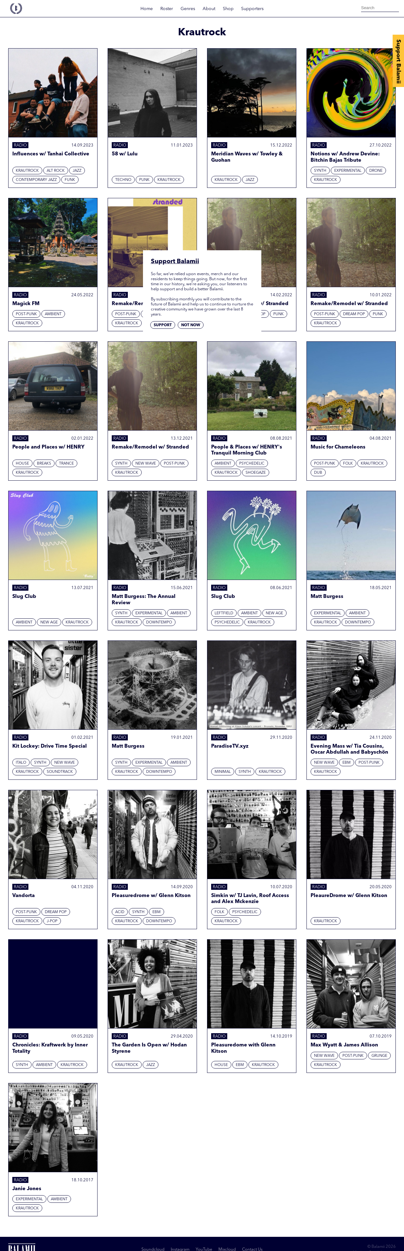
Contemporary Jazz (36, 180)
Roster (166, 9)
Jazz (77, 171)
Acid (119, 912)
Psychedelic (251, 464)
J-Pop (52, 921)
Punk (144, 180)
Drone (376, 171)
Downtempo (159, 622)
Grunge (379, 1056)
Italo (21, 763)
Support (163, 325)
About (209, 9)
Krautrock (27, 171)
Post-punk (26, 314)
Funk (70, 180)
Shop (228, 9)
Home (146, 9)
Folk (348, 464)
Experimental (347, 171)
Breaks (44, 464)
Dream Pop (354, 314)
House (22, 464)
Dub (318, 473)
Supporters (252, 9)
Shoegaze (256, 473)
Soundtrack (60, 772)
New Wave (145, 464)
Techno (123, 180)
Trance (66, 464)
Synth (320, 171)
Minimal (223, 772)
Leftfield (224, 613)
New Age (49, 622)
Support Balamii (398, 61)
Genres (188, 9)
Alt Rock (56, 171)
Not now (190, 325)
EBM (346, 763)
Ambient (53, 314)
